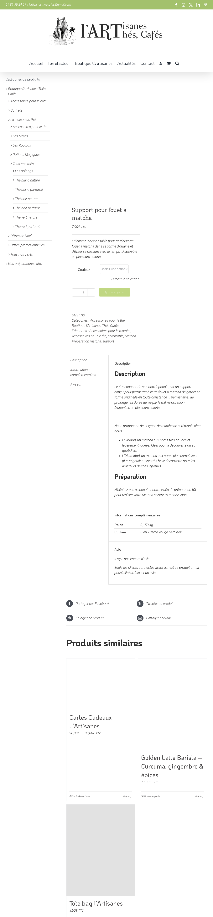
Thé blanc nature (27, 180)
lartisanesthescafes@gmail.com (50, 4)
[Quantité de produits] (83, 292)
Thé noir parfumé (27, 208)
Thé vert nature (26, 217)
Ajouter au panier (114, 292)
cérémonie (115, 336)
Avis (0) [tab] (75, 384)
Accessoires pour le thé (107, 320)
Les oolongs (24, 171)
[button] (177, 63)
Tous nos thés (23, 164)
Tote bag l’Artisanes (96, 903)
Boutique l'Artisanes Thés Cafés (95, 326)
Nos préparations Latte (25, 264)
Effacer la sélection (125, 279)
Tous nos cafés (21, 254)
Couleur (84, 269)
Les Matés (20, 136)
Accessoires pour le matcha (109, 331)
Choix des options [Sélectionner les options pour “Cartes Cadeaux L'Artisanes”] (81, 796)
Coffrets (16, 110)
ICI (194, 490)
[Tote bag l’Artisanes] (100, 850)
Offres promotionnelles (27, 245)
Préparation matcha (86, 341)
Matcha (130, 336)
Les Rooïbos (22, 145)
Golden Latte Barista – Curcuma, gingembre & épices (172, 766)
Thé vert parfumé (27, 227)
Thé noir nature (26, 199)
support (108, 341)
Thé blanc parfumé (29, 189)
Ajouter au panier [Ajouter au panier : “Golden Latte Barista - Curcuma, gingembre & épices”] (152, 796)
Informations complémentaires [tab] (83, 372)
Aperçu (128, 796)
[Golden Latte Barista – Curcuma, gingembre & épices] (172, 704)
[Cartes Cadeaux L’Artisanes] (100, 684)
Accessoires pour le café (28, 101)
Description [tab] (78, 360)
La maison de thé (23, 120)
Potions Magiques (26, 155)
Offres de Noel (21, 236)
